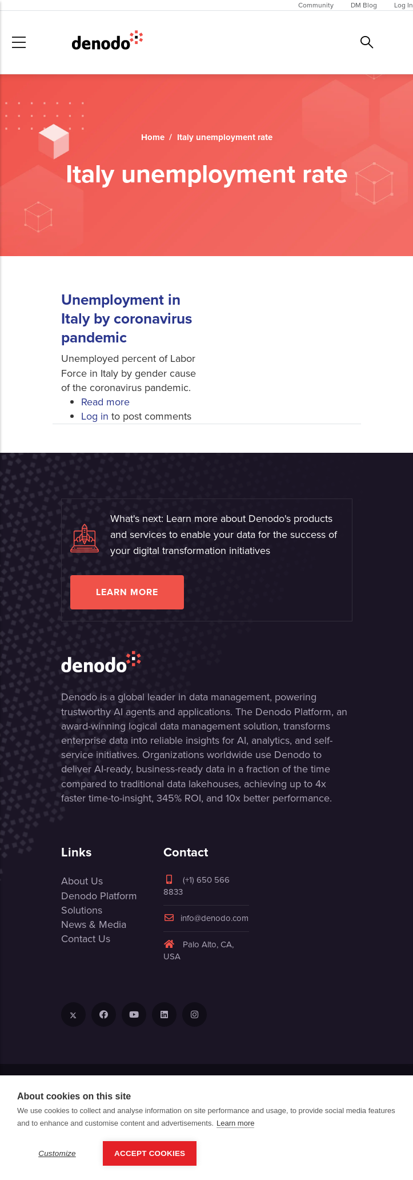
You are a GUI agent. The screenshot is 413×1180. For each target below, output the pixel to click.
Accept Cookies (149, 1155)
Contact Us (85, 938)
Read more (105, 401)
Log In (403, 5)
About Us (82, 881)
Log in (95, 416)
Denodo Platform (99, 895)
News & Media (93, 924)
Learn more (127, 592)
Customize (57, 1155)
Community (316, 5)
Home (153, 137)
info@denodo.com (205, 918)
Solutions (81, 910)
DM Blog (364, 5)
